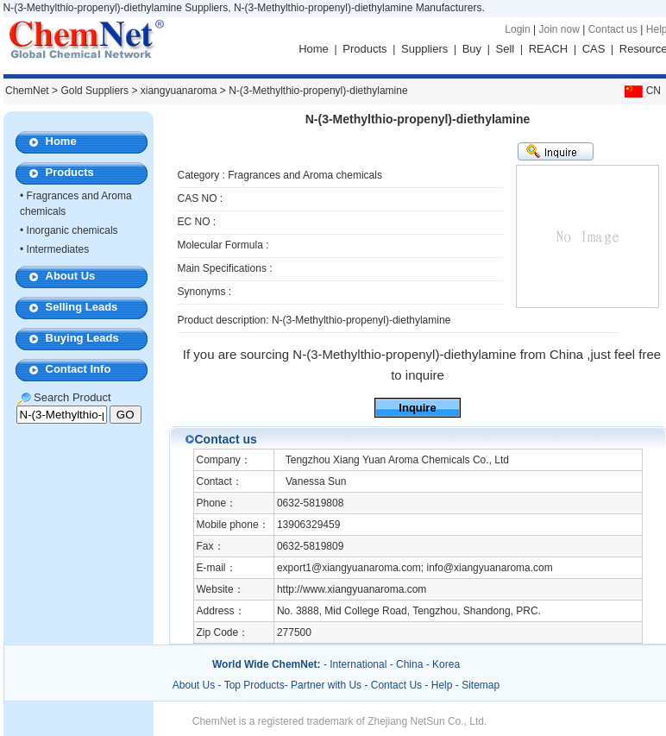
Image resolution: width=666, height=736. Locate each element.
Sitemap (481, 685)
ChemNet (27, 91)
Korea (446, 664)
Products (364, 48)
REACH (549, 48)
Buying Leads (82, 337)
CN (641, 91)
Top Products (254, 685)
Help (442, 685)
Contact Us (396, 685)
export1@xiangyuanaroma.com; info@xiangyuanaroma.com (415, 568)
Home (313, 48)
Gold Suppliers (94, 91)
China (409, 664)
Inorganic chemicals (72, 230)
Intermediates (58, 249)
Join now (558, 29)
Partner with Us (327, 685)
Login (517, 29)
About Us (71, 275)
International (358, 664)
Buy (471, 48)
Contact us (613, 29)
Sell (505, 48)
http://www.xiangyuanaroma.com (351, 589)
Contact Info (78, 368)
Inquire (417, 407)
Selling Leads (82, 306)
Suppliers (424, 48)
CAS (594, 48)
